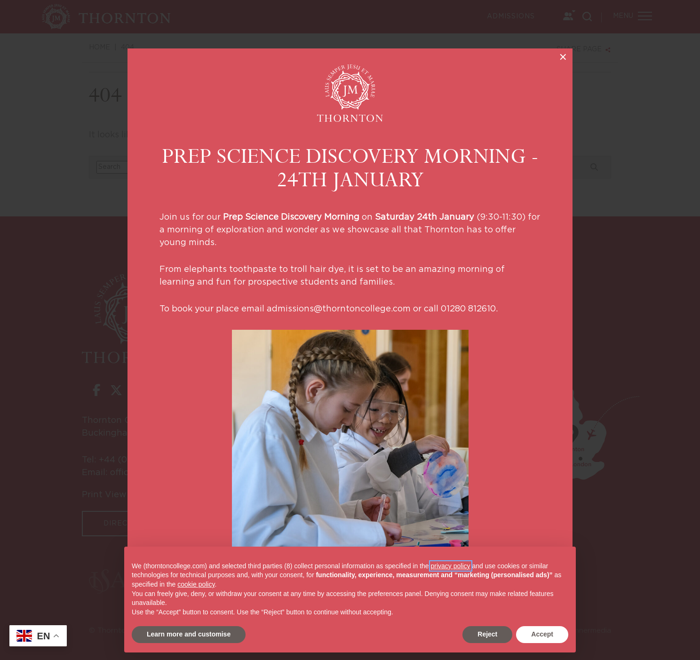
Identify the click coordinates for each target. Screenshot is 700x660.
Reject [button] (487, 634)
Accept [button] (542, 634)
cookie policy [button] (196, 584)
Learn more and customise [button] (189, 634)
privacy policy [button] (450, 566)
